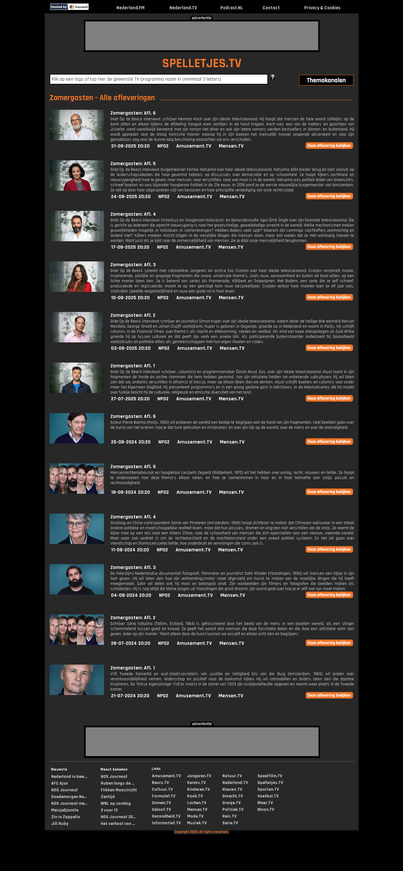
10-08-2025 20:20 (130, 297)
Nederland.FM (130, 8)
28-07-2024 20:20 (130, 643)
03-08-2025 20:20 (131, 348)
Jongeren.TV (199, 776)
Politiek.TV (232, 809)
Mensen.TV (231, 146)
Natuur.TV (232, 776)
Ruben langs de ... (117, 783)
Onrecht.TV (232, 796)
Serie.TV (230, 823)
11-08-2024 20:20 (130, 550)
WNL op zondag (116, 803)
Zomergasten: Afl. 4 (133, 214)
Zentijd (108, 797)
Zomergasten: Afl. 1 (132, 366)
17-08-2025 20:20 (130, 247)
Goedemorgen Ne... (69, 797)
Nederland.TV (183, 8)
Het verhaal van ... (118, 824)
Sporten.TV (268, 789)
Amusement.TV (193, 146)
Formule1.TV (163, 796)
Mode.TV (195, 816)
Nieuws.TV (232, 789)
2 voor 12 (109, 810)
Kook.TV (195, 796)
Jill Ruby (59, 824)
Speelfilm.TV (269, 776)
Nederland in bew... (69, 776)
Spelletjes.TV (270, 783)
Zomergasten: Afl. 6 (133, 113)
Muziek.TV (197, 823)
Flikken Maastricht (119, 790)
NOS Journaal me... (69, 803)
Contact (271, 8)
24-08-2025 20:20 (131, 196)
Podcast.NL (231, 8)
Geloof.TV (161, 809)
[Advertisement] (201, 35)
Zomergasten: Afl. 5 (133, 163)
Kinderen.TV (198, 789)
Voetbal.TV (268, 796)
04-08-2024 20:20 (131, 595)
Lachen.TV (196, 803)
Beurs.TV (160, 783)
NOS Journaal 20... (118, 817)
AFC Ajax (59, 783)
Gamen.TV (161, 803)
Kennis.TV (196, 783)
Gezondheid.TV (166, 816)
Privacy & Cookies (322, 8)
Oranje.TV (231, 803)
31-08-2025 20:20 (130, 146)
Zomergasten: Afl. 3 (133, 264)
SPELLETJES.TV (201, 63)
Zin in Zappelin (65, 817)
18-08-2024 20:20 (130, 492)
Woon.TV (265, 809)
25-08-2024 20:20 (131, 442)
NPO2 (163, 146)
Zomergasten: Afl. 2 (132, 315)
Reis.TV (229, 816)
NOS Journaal (64, 790)
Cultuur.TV (162, 789)
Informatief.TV (166, 823)
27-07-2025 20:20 (130, 399)
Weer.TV (265, 803)
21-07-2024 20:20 (130, 695)
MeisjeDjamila (65, 810)
